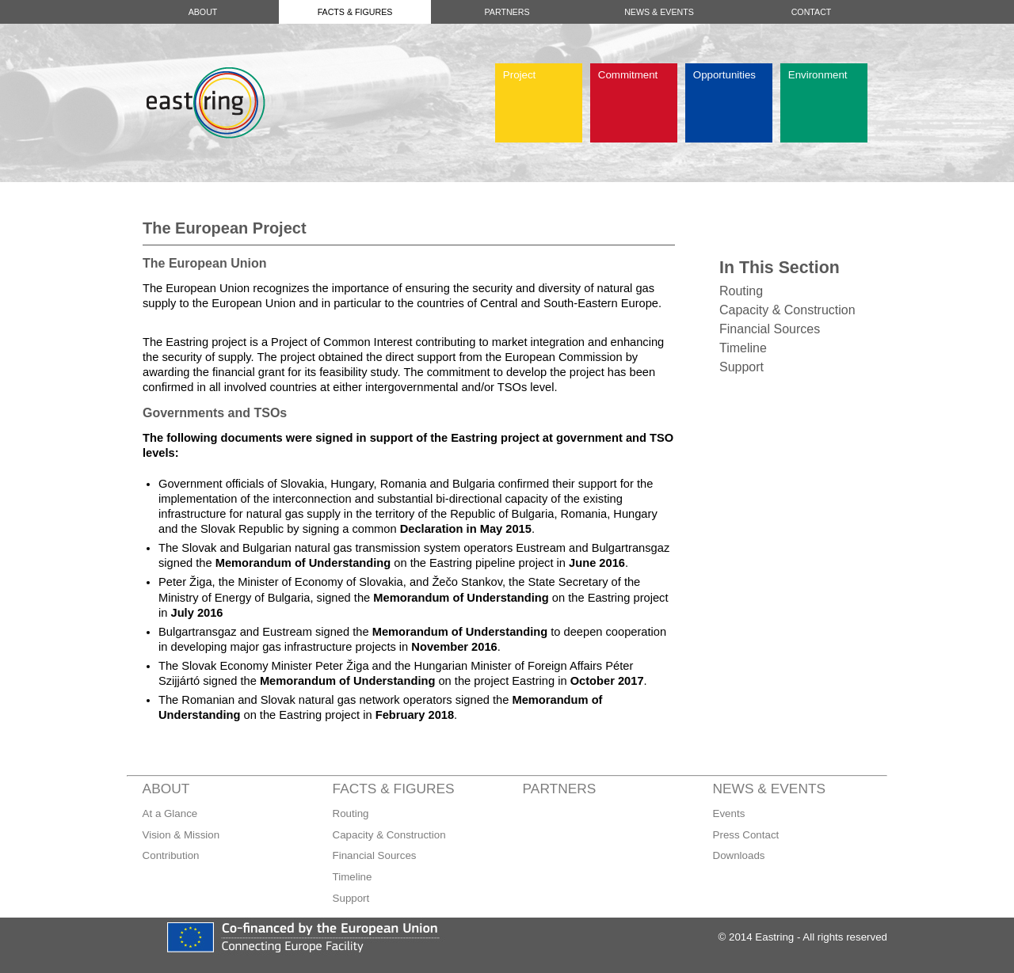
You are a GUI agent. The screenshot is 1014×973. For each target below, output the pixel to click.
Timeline (743, 348)
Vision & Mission (181, 835)
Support (741, 367)
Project (519, 75)
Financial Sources (769, 329)
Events (729, 813)
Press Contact (746, 835)
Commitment (628, 75)
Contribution (171, 855)
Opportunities (724, 75)
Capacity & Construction (787, 310)
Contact (811, 12)
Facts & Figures (355, 12)
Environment (818, 75)
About (203, 12)
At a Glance (170, 813)
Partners (506, 12)
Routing (741, 291)
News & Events (659, 12)
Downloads (739, 855)
